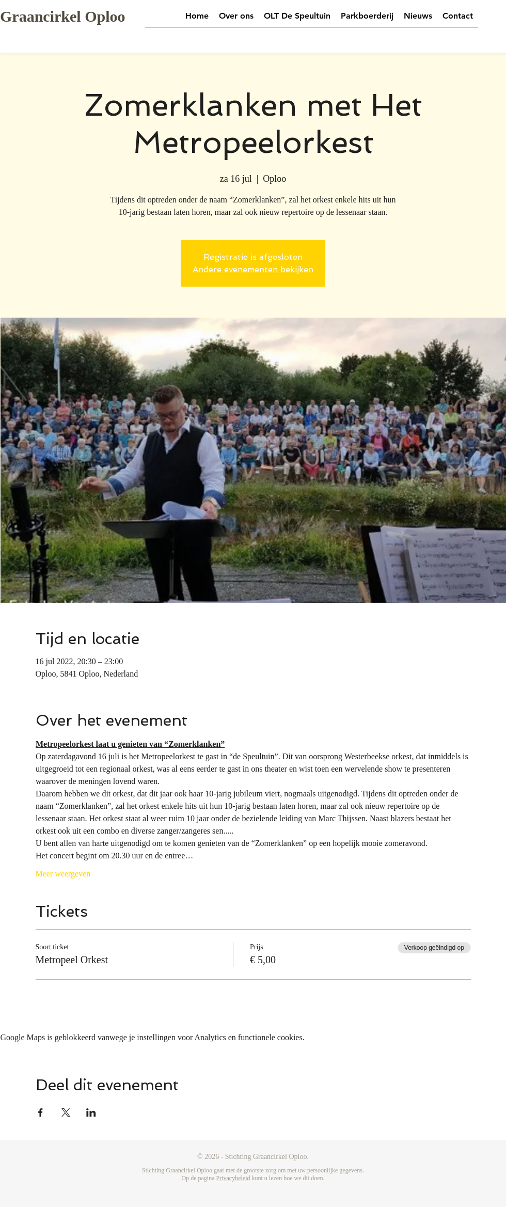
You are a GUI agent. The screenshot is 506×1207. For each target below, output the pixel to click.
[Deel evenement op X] (66, 1112)
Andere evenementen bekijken (253, 269)
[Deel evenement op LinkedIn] (91, 1112)
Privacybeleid (233, 1178)
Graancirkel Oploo (62, 16)
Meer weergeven (63, 873)
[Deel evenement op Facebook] (40, 1112)
